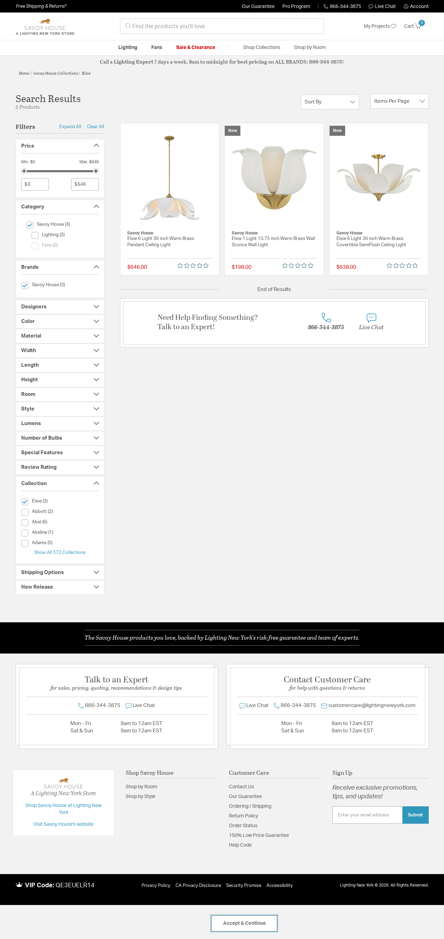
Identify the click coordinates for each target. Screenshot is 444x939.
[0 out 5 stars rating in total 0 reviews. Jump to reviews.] (195, 266)
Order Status (243, 825)
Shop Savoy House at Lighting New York (63, 809)
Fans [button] (156, 47)
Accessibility (279, 885)
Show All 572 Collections (60, 552)
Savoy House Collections (55, 73)
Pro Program (296, 6)
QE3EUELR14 (75, 885)
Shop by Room (141, 786)
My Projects (380, 26)
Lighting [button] (127, 47)
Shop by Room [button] (310, 47)
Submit (415, 815)
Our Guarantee (258, 6)
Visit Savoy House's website (63, 824)
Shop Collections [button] (261, 47)
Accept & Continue (244, 923)
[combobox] (222, 26)
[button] (416, 6)
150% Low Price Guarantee (259, 835)
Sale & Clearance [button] (195, 47)
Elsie (86, 73)
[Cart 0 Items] (416, 26)
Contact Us (241, 786)
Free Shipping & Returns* (41, 6)
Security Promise (243, 885)
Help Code (240, 845)
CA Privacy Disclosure (198, 885)
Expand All (70, 126)
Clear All (95, 126)
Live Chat (382, 6)
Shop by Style (140, 796)
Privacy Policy (156, 885)
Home (24, 73)
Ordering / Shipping (250, 806)
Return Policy (243, 816)
